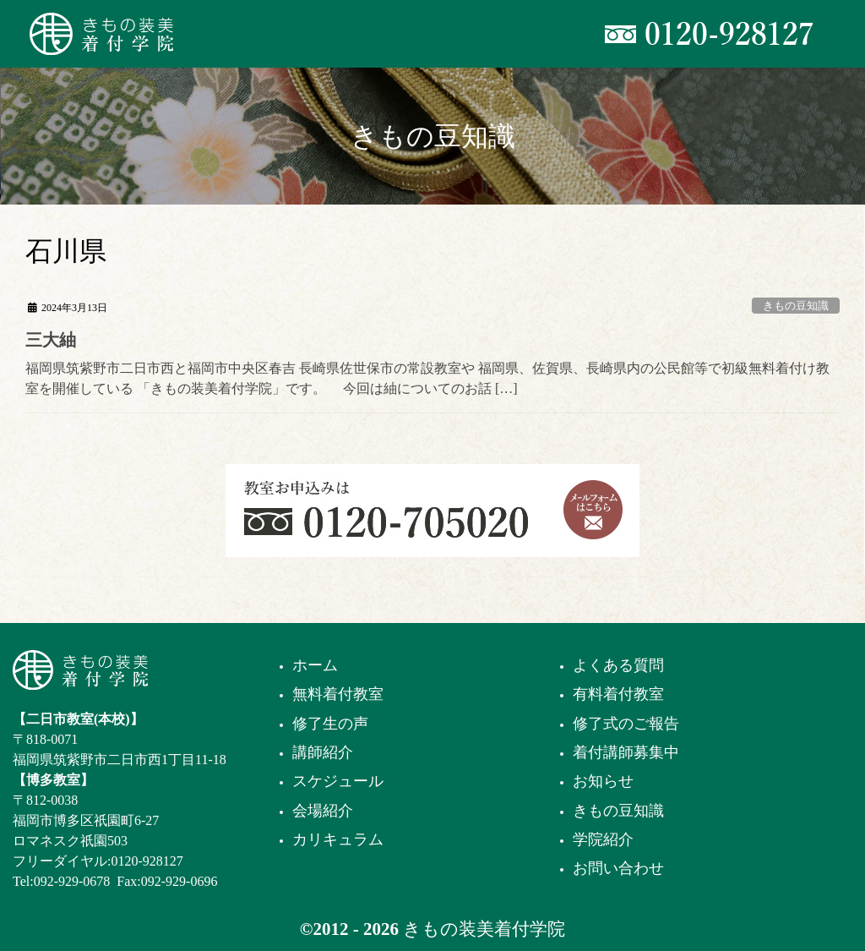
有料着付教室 (618, 694)
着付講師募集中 (626, 752)
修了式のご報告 (626, 723)
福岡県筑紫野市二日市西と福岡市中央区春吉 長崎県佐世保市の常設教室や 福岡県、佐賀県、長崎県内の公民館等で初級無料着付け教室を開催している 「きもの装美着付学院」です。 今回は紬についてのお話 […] (427, 378)
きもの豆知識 (796, 306)
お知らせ (603, 781)
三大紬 (50, 340)
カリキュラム (338, 839)
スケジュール (338, 781)
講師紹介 (322, 752)
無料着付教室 (338, 694)
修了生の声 (330, 723)
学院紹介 (603, 839)
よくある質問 (618, 665)
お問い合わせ (618, 868)
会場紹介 (322, 810)
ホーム (315, 665)
